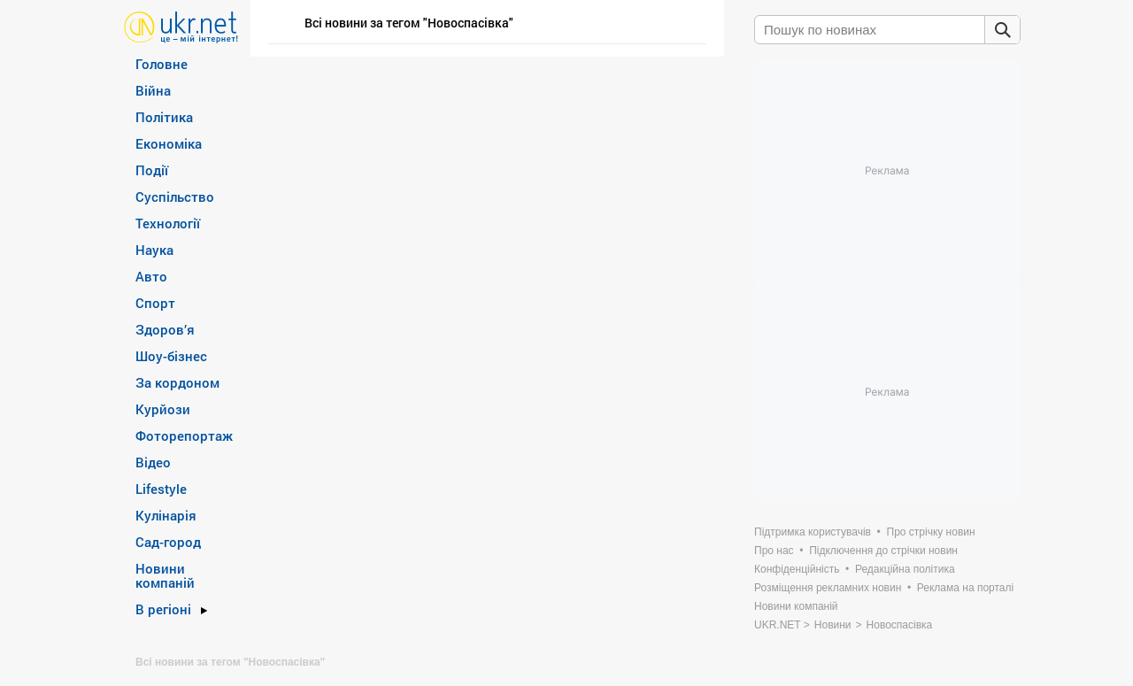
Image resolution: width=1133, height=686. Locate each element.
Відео (153, 462)
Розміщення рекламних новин (827, 588)
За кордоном (177, 382)
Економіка (168, 143)
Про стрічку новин (931, 532)
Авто (151, 276)
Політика (164, 117)
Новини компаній (165, 575)
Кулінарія (166, 515)
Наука (154, 250)
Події (151, 170)
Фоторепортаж (184, 435)
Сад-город (168, 542)
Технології (167, 223)
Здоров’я (165, 329)
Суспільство (174, 196)
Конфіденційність (796, 569)
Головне (161, 64)
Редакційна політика (905, 569)
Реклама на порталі (965, 588)
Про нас (774, 550)
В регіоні (163, 609)
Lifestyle (161, 489)
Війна (153, 90)
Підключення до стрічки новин (883, 550)
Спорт (155, 303)
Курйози (162, 409)
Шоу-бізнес (171, 356)
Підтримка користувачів (812, 532)
